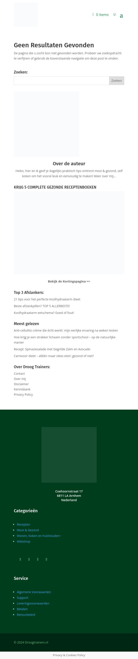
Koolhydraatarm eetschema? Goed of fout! (44, 313)
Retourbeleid (26, 615)
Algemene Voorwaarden (34, 592)
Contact (19, 373)
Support (22, 598)
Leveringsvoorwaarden (33, 603)
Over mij (20, 379)
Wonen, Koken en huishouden (38, 536)
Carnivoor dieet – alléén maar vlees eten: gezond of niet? (54, 356)
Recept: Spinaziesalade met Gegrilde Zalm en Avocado (52, 349)
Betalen (22, 609)
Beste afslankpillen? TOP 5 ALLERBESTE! (42, 306)
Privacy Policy (23, 394)
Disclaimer (21, 384)
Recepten (23, 524)
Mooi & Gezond (28, 530)
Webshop (23, 541)
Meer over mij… (105, 176)
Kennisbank (22, 389)
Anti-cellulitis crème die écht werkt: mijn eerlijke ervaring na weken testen (66, 330)
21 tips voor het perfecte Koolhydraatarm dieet (47, 299)
